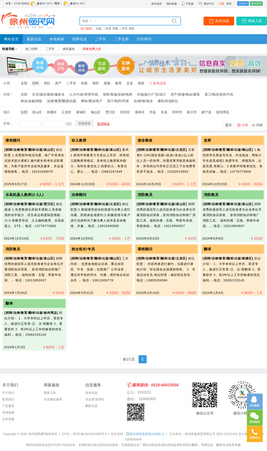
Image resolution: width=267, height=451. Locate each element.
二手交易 (121, 39)
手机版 (187, 3)
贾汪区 (110, 112)
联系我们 (8, 399)
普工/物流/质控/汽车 (219, 94)
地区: (7, 112)
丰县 (164, 112)
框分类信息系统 (145, 434)
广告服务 (8, 406)
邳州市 (177, 112)
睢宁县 (206, 112)
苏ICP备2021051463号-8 (90, 434)
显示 (228, 125)
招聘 (35, 83)
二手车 (123, 28)
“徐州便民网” (36, 434)
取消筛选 (103, 124)
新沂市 (192, 112)
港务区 (140, 112)
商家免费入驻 (92, 49)
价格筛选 (84, 123)
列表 (259, 125)
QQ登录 (243, 3)
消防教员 (145, 195)
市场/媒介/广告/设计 (151, 94)
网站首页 (11, 39)
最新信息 (34, 39)
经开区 (125, 112)
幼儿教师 (79, 140)
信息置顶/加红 (95, 399)
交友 (129, 83)
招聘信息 (79, 39)
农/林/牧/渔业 (143, 101)
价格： (8, 123)
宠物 (107, 83)
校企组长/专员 (83, 249)
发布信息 (222, 21)
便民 (95, 83)
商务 (141, 83)
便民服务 (69, 49)
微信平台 (209, 3)
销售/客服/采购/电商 (117, 94)
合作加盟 (8, 419)
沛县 (152, 112)
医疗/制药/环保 (118, 101)
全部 (24, 83)
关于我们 (8, 392)
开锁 (115, 28)
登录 (229, 3)
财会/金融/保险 (31, 101)
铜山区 (96, 112)
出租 (99, 28)
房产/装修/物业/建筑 (185, 94)
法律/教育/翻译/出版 (61, 101)
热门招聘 (31, 49)
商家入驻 (255, 21)
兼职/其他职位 (168, 101)
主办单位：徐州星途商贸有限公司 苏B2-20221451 (203, 434)
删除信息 (91, 406)
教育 (118, 83)
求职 (131, 28)
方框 (245, 125)
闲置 (84, 83)
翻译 (207, 249)
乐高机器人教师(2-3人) (25, 195)
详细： (8, 94)
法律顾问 (79, 195)
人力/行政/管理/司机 (83, 94)
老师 (207, 140)
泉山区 (37, 112)
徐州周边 (222, 112)
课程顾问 (12, 140)
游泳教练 (145, 140)
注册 (221, 3)
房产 (58, 83)
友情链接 (8, 412)
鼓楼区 (52, 112)
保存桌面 (156, 3)
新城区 (81, 112)
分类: (7, 83)
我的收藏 (171, 3)
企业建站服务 (53, 399)
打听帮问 (144, 39)
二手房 (107, 28)
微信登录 (256, 3)
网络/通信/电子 (91, 101)
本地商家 (56, 39)
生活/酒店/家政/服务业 (48, 94)
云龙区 (66, 112)
